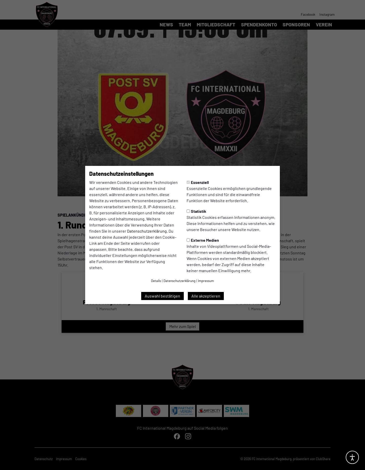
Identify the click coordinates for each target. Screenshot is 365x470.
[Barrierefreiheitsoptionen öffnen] (352, 457)
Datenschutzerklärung (147, 231)
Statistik (196, 211)
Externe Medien (203, 240)
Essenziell (198, 182)
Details (156, 281)
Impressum (206, 281)
